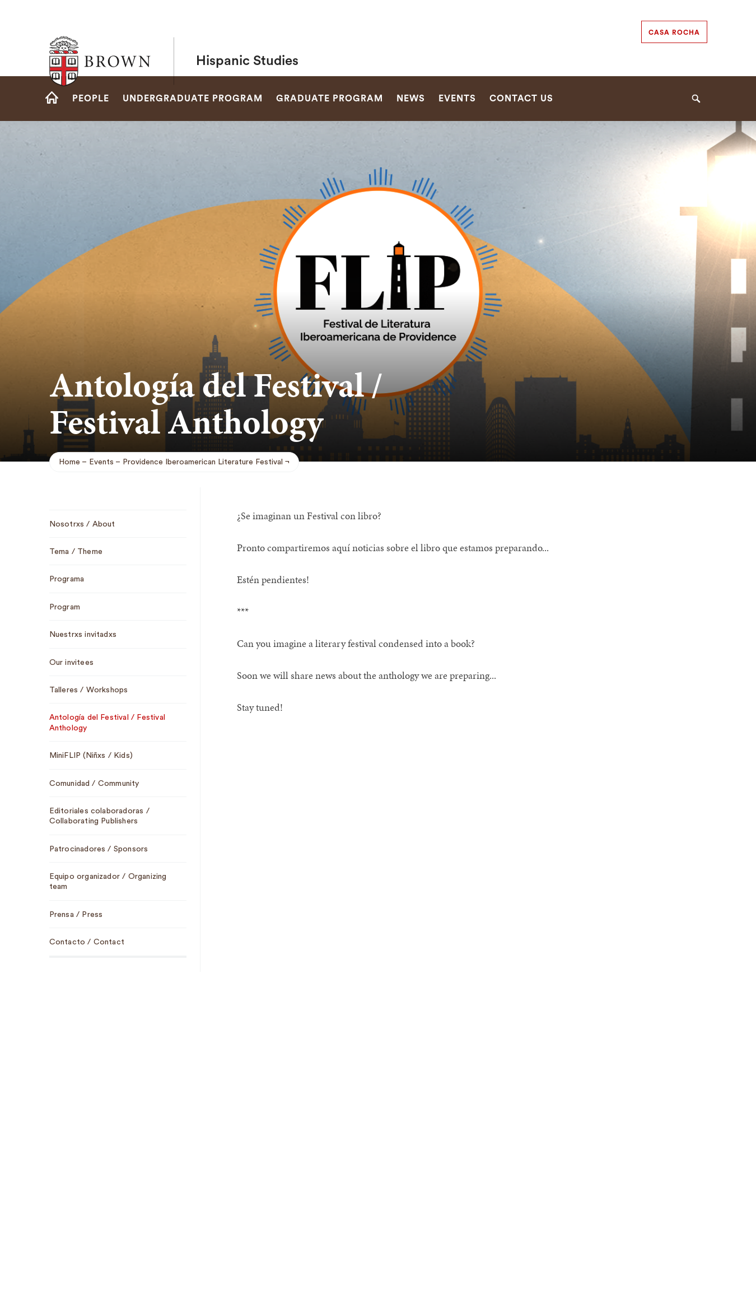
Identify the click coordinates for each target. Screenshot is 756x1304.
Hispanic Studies (247, 38)
